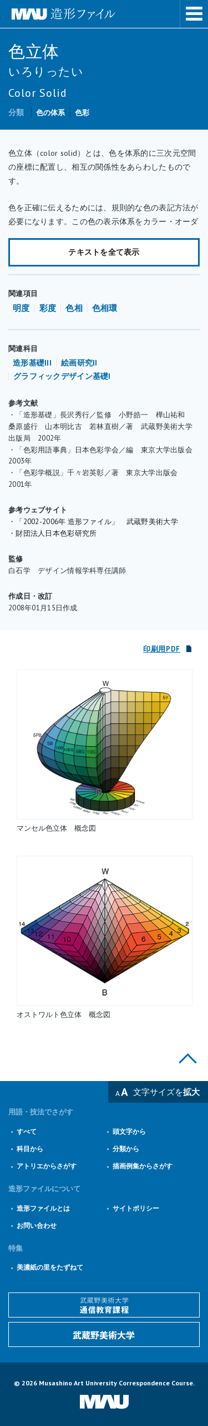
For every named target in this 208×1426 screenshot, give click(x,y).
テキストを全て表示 (104, 252)
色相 (74, 308)
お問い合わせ (37, 1225)
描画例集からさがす (143, 1166)
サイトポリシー (136, 1208)
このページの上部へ (188, 1058)
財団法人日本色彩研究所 (56, 533)
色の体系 (50, 112)
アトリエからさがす (47, 1166)
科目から (30, 1148)
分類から (126, 1148)
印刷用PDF (161, 649)
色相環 (105, 308)
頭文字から (129, 1131)
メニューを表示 (194, 14)
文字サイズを (166, 1092)
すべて (27, 1131)
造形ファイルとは (43, 1208)
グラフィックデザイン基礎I (62, 376)
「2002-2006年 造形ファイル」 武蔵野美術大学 (97, 521)
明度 (21, 308)
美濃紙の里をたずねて (50, 1267)
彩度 (48, 308)
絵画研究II (79, 363)
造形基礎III (32, 363)
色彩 (82, 112)
